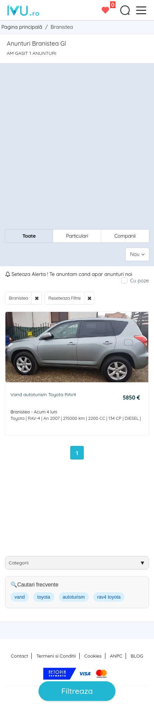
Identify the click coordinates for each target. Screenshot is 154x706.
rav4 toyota (109, 597)
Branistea (18, 298)
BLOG (137, 656)
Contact (19, 656)
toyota (43, 597)
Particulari (77, 236)
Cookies (93, 656)
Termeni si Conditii (56, 656)
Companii (125, 236)
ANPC (116, 656)
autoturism (74, 597)
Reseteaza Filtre (64, 298)
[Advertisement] (77, 147)
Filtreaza (77, 691)
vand (20, 597)
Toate (28, 236)
